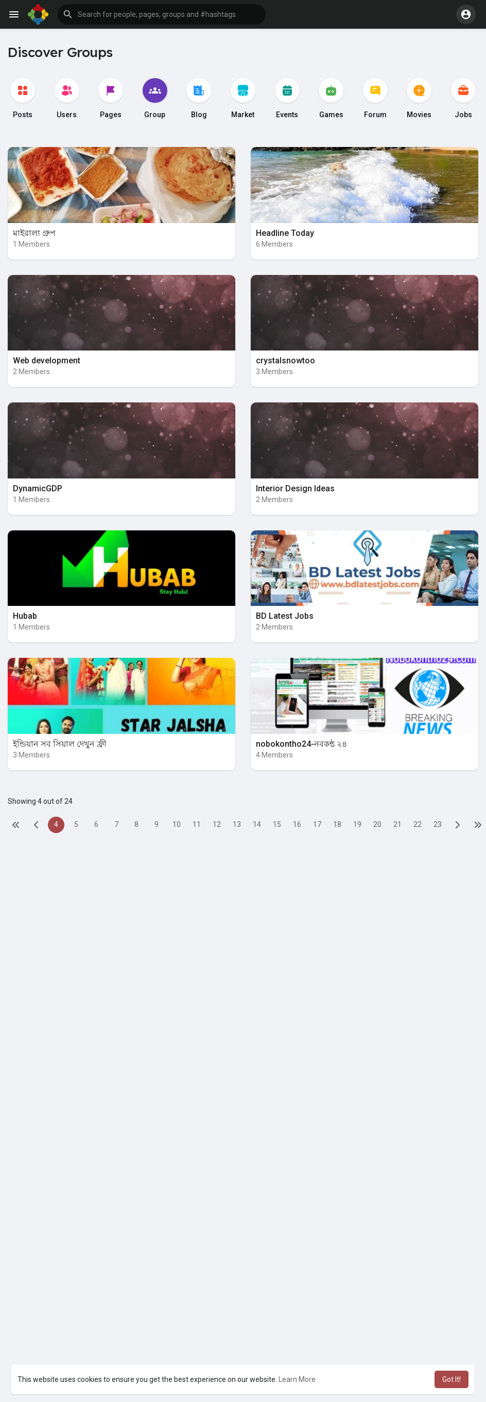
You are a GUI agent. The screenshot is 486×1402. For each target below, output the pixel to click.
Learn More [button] (297, 1379)
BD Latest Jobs (285, 616)
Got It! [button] (451, 1379)
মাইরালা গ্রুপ (34, 233)
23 (437, 824)
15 (277, 824)
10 (176, 824)
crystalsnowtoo (285, 360)
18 (337, 824)
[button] (162, 14)
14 (257, 824)
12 (217, 824)
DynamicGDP (37, 488)
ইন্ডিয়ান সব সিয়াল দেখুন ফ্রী (60, 744)
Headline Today (285, 233)
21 (397, 824)
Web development (46, 360)
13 (237, 824)
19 (357, 824)
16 (297, 824)
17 (317, 824)
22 (417, 824)
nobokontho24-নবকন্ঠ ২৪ (301, 744)
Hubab (25, 616)
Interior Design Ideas (295, 488)
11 (197, 824)
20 (377, 824)
